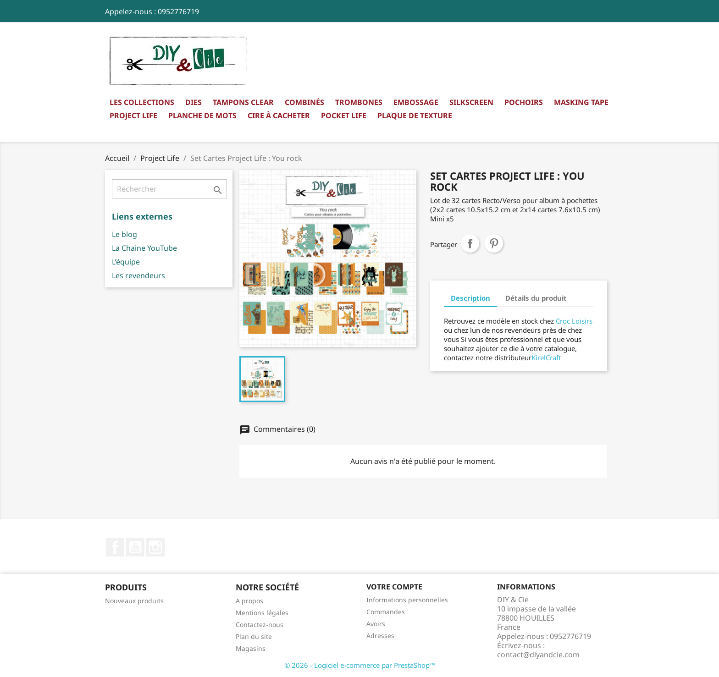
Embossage (415, 102)
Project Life (133, 115)
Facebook (115, 547)
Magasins (250, 648)
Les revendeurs (138, 275)
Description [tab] (470, 298)
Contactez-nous (259, 624)
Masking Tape (581, 102)
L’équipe (126, 262)
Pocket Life (343, 115)
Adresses (380, 635)
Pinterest (494, 243)
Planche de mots (202, 115)
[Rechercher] (169, 188)
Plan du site (254, 636)
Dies (193, 102)
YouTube (135, 547)
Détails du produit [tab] (536, 298)
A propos (249, 600)
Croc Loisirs (574, 320)
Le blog (124, 234)
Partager (470, 243)
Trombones (358, 102)
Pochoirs (523, 102)
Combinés (304, 102)
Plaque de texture (414, 115)
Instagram (155, 547)
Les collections (142, 102)
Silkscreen (471, 102)
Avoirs (375, 623)
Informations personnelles (407, 599)
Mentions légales (262, 612)
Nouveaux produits (134, 600)
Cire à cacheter (279, 115)
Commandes (385, 611)
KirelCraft (546, 357)
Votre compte (394, 587)
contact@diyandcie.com (538, 654)
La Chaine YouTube (144, 248)
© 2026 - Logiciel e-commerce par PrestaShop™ (359, 665)
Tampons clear (243, 102)
